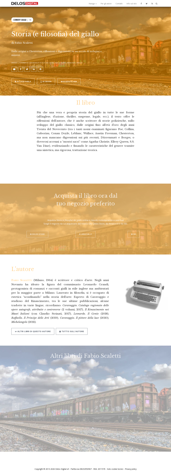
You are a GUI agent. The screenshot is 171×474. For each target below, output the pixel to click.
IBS (133, 231)
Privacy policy (131, 469)
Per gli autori (106, 3)
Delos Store (37, 231)
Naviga (93, 3)
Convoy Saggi (19, 19)
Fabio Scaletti (24, 42)
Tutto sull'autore (71, 328)
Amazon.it (85, 231)
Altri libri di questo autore (33, 328)
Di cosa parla (23, 81)
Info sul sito (132, 3)
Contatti (119, 3)
